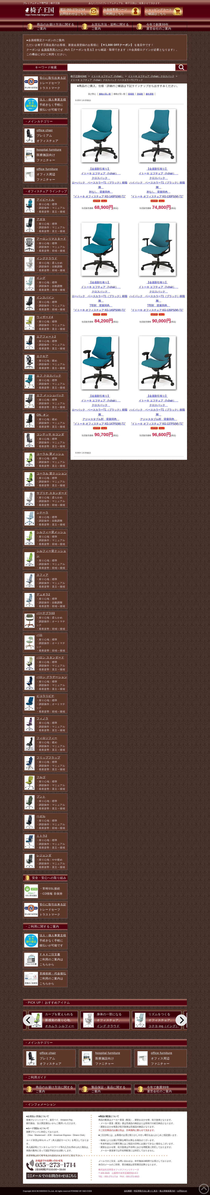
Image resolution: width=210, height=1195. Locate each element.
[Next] (181, 1020)
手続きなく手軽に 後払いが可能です (53, 104)
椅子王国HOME (79, 76)
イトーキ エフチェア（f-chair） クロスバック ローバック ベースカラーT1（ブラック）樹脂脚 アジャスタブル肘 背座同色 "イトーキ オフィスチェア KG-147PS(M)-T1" (99, 410)
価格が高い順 (105, 94)
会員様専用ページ (52, 49)
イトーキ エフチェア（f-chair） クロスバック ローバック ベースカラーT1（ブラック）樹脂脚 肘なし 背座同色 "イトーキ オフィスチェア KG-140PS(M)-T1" (99, 182)
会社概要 (128, 1191)
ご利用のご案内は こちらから (51, 959)
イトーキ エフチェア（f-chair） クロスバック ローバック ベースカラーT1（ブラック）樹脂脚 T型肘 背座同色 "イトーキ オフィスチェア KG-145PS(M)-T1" (99, 296)
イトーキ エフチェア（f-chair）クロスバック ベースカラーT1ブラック (107, 80)
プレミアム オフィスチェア (47, 136)
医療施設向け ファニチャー (49, 155)
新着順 (131, 94)
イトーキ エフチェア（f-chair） (107, 76)
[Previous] (28, 1020)
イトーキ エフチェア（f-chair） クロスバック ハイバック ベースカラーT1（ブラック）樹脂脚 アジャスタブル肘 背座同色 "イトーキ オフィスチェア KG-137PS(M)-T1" (157, 410)
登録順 (140, 94)
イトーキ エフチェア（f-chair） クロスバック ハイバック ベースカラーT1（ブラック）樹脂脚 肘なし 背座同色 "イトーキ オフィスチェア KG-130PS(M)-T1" (157, 182)
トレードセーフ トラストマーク (53, 83)
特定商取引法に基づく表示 (146, 1191)
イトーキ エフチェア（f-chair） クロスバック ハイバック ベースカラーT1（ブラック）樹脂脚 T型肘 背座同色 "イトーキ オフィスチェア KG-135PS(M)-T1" (157, 296)
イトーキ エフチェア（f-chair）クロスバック (151, 76)
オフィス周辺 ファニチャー (47, 174)
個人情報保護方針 (167, 1191)
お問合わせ (182, 1191)
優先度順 (150, 94)
